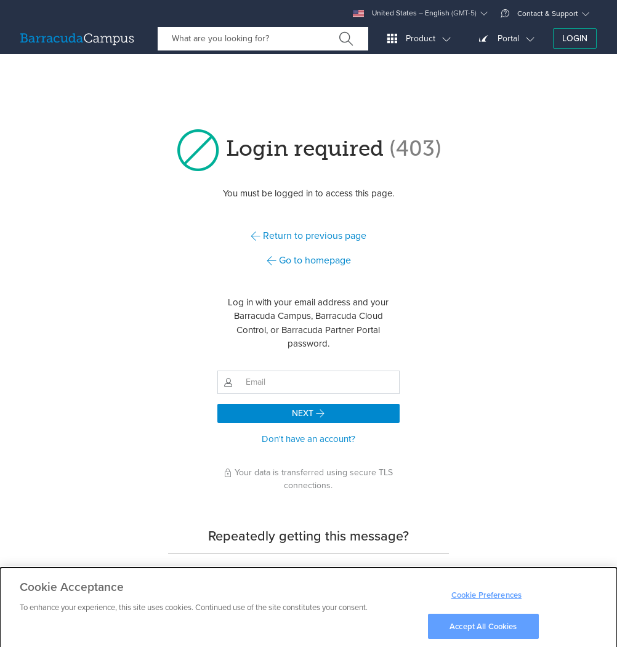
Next (308, 413)
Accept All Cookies (483, 629)
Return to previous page (308, 235)
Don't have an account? (308, 439)
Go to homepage (309, 260)
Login (574, 38)
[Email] (320, 382)
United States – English (415, 13)
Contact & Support (539, 13)
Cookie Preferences (486, 599)
